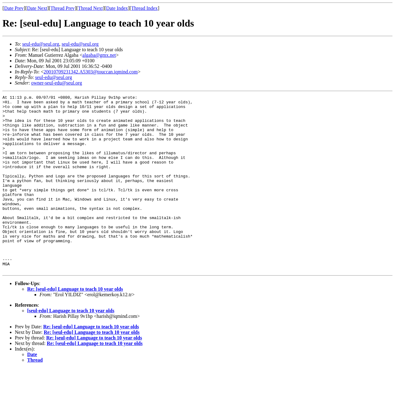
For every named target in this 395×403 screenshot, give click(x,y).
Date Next (37, 8)
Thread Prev (62, 8)
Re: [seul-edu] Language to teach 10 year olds (75, 324)
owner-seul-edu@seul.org (56, 82)
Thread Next (90, 8)
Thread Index (144, 8)
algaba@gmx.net (99, 55)
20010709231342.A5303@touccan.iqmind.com (91, 71)
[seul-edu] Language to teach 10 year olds (70, 345)
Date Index (117, 8)
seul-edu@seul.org (40, 44)
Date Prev (14, 8)
